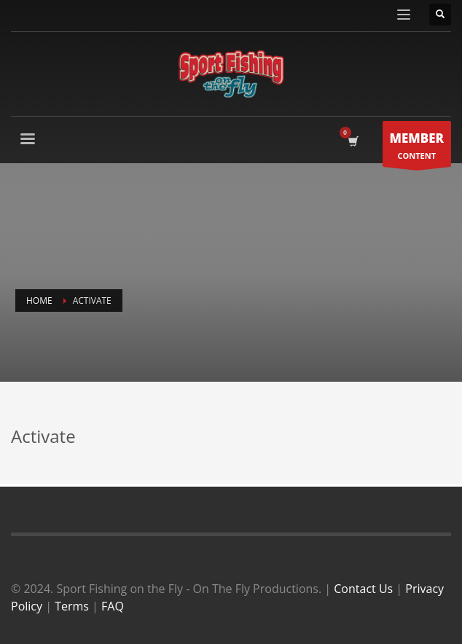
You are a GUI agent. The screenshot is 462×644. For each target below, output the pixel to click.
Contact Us (363, 589)
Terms (72, 606)
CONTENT (417, 147)
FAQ (112, 606)
